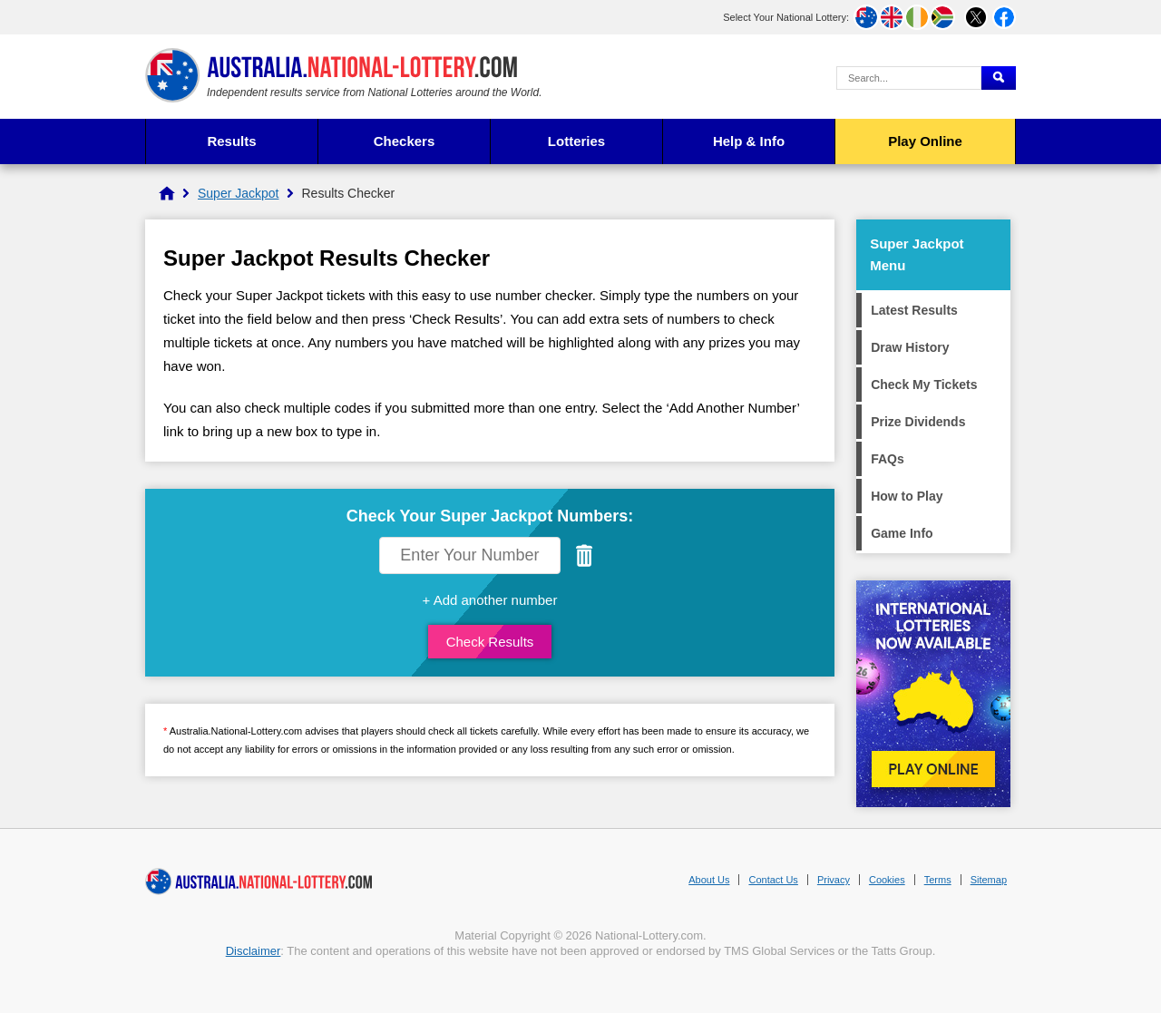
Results (231, 141)
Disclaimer (253, 951)
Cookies (887, 879)
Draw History (910, 347)
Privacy (833, 879)
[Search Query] (908, 78)
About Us (708, 879)
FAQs (887, 459)
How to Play (906, 496)
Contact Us (772, 879)
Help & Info (749, 141)
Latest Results (914, 310)
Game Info (901, 533)
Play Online (925, 141)
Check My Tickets (924, 384)
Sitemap (989, 879)
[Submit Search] (998, 78)
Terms (937, 879)
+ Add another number (490, 600)
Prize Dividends (918, 421)
